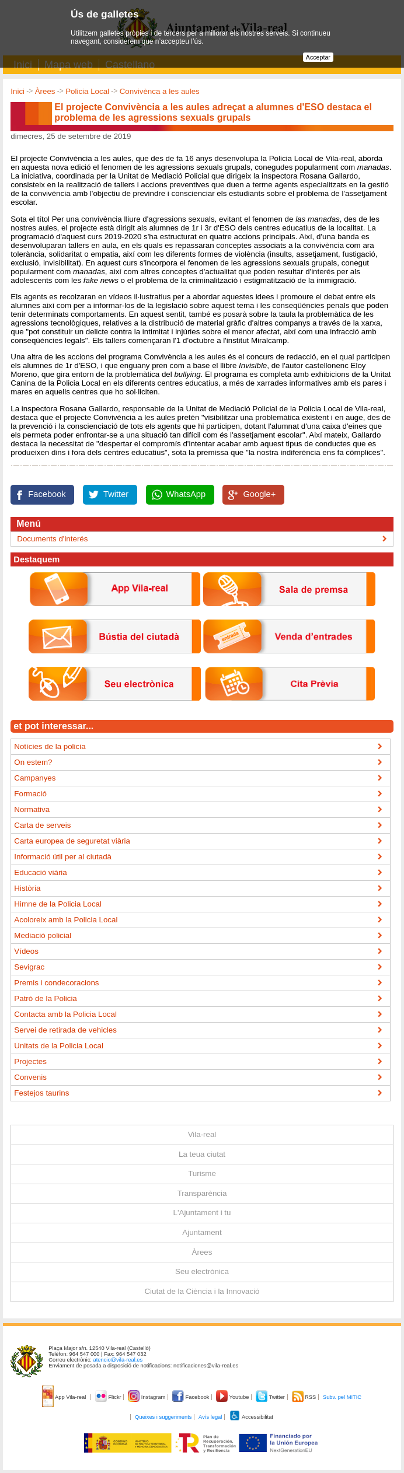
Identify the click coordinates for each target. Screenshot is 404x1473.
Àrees (45, 91)
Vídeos (26, 951)
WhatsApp (186, 494)
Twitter (115, 494)
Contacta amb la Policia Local (65, 1014)
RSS (305, 1397)
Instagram (147, 1397)
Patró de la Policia (45, 998)
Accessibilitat (251, 1417)
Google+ (259, 494)
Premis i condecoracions (56, 982)
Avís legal (210, 1417)
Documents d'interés (52, 538)
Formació (30, 793)
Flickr (109, 1397)
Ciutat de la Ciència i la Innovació (201, 1291)
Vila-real (202, 1134)
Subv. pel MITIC (342, 1397)
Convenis (30, 1077)
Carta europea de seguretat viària (72, 841)
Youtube (233, 1397)
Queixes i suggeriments (163, 1417)
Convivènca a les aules (160, 91)
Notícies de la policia (49, 746)
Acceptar (318, 57)
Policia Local (87, 91)
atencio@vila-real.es (118, 1360)
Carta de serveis (42, 825)
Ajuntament (201, 1232)
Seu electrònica (202, 1271)
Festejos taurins (41, 1093)
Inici (18, 91)
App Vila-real (65, 1397)
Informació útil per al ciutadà (63, 856)
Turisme (202, 1173)
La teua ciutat (202, 1154)
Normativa (32, 809)
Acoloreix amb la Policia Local (65, 919)
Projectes (30, 1061)
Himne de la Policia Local (58, 904)
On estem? (33, 762)
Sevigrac (29, 967)
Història (27, 888)
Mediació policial (42, 935)
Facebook (46, 494)
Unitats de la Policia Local (58, 1045)
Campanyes (34, 778)
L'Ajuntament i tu (202, 1212)
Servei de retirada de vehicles (65, 1030)
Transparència (202, 1193)
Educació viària (40, 872)
